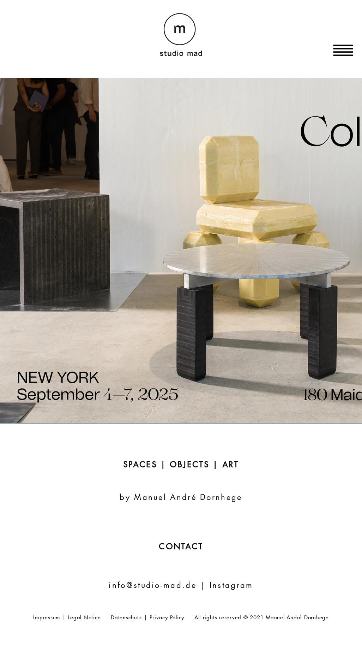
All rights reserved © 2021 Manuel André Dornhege (261, 617)
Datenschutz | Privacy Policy (147, 617)
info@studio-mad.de (154, 585)
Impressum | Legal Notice (67, 617)
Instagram (231, 585)
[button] (343, 50)
